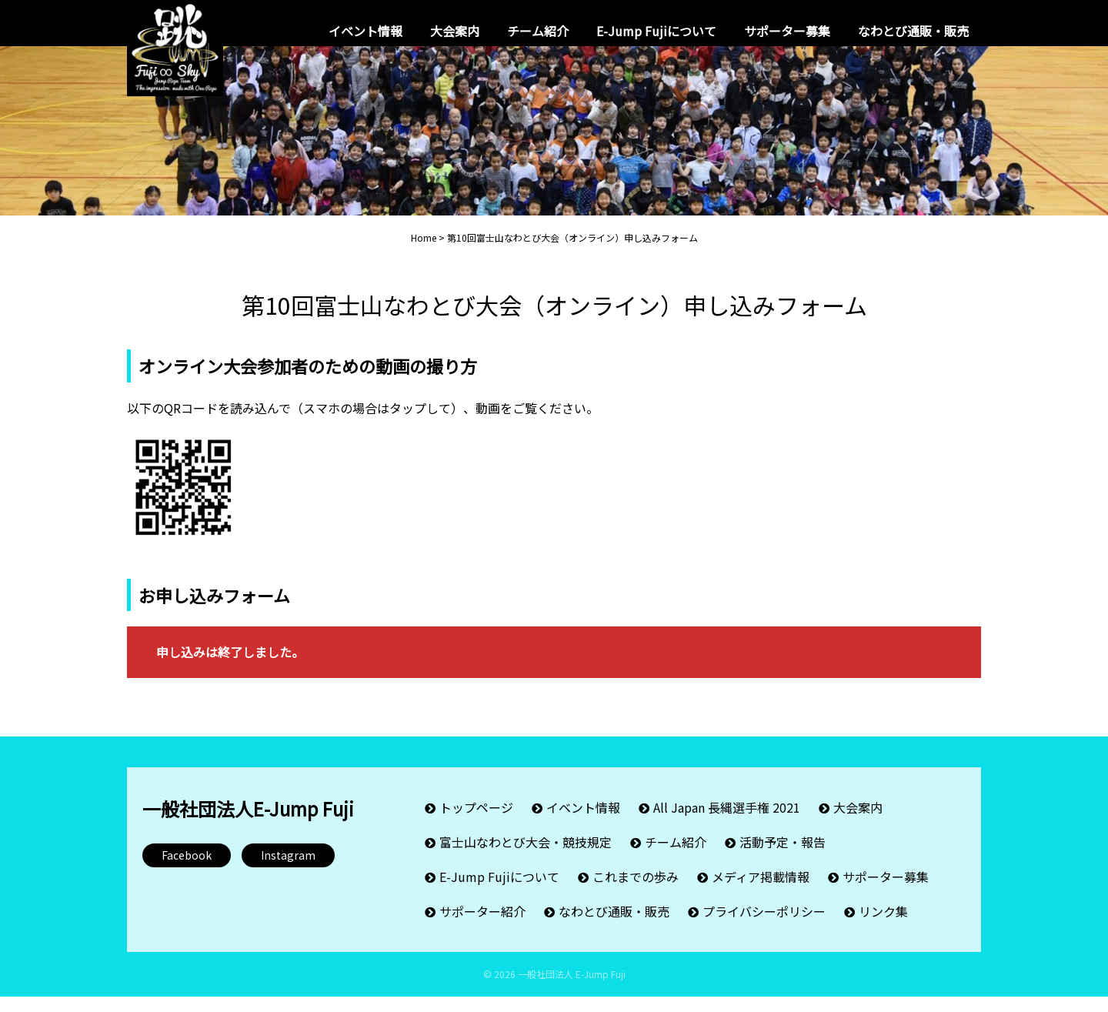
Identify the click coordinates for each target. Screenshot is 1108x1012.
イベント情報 (365, 31)
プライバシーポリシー (764, 926)
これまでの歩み (635, 892)
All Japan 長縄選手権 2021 (726, 822)
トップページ (476, 822)
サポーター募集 (787, 31)
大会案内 (454, 31)
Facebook (187, 870)
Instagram (288, 870)
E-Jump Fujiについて (656, 31)
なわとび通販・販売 (913, 31)
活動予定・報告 (782, 857)
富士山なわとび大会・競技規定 (525, 857)
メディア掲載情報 (760, 892)
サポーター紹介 (482, 926)
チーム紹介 (538, 31)
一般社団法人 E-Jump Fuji (572, 989)
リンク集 (883, 926)
